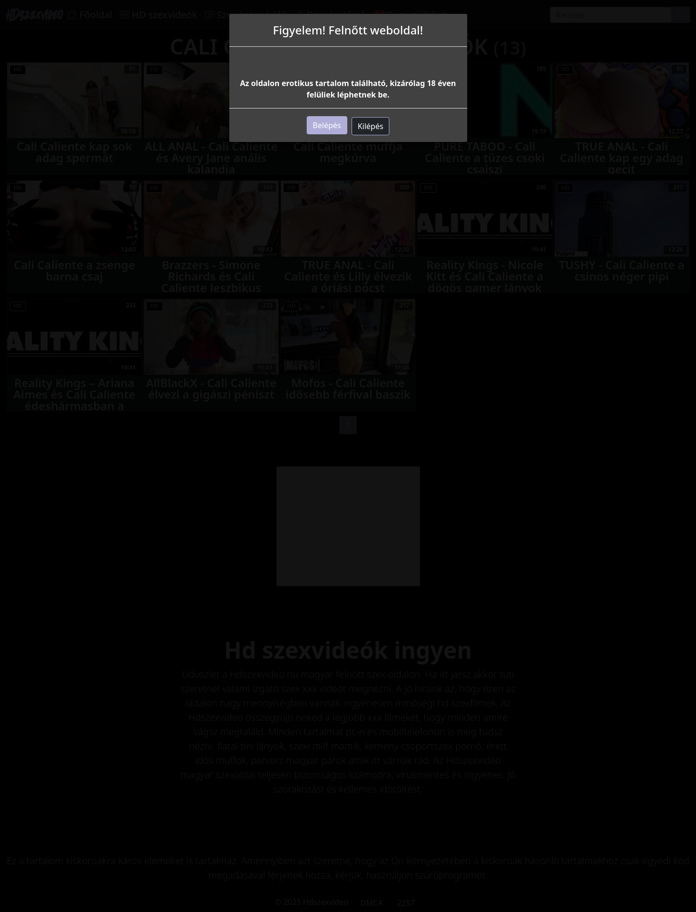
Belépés (327, 125)
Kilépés (371, 126)
